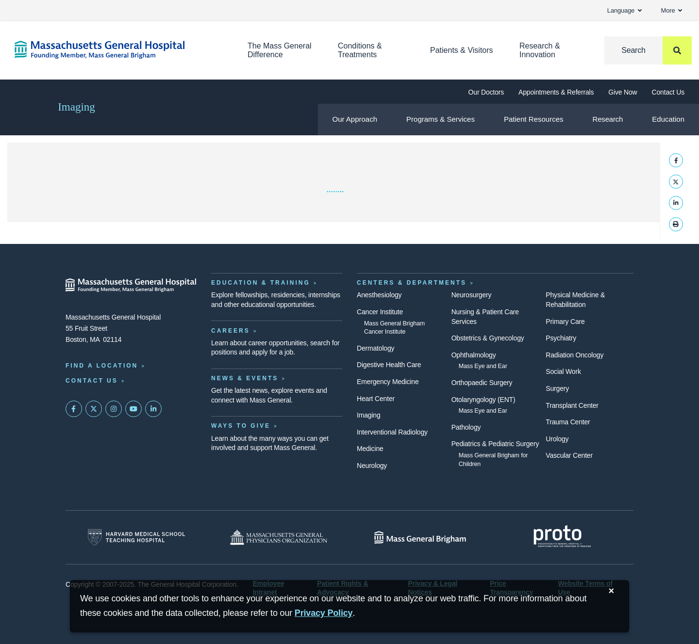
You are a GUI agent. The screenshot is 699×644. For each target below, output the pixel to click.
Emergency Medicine (387, 382)
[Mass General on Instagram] (113, 409)
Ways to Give (240, 425)
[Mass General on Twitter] (93, 409)
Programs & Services (440, 119)
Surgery (557, 388)
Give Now (622, 92)
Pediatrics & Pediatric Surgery (495, 444)
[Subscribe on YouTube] (133, 409)
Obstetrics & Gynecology (487, 338)
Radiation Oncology (574, 355)
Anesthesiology (379, 295)
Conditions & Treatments (360, 50)
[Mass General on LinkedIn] (153, 409)
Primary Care (565, 321)
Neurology (372, 465)
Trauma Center (568, 422)
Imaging (76, 107)
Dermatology (375, 348)
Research (608, 119)
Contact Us (668, 92)
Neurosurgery (471, 295)
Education (668, 119)
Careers (230, 330)
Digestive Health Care (389, 365)
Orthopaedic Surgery (482, 382)
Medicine (370, 448)
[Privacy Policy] (324, 613)
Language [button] (624, 10)
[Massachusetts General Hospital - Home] (131, 285)
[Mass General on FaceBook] (74, 409)
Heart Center (376, 398)
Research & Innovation (539, 50)
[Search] (648, 50)
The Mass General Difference (280, 50)
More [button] (671, 10)
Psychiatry (561, 338)
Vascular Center (569, 455)
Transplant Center (572, 405)
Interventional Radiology (392, 432)
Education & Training (260, 282)
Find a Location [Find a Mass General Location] (102, 365)
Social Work (563, 371)
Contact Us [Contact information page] (92, 380)
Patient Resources (534, 119)
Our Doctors (486, 92)
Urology (557, 439)
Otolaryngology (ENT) (483, 399)
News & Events (244, 378)
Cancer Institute (380, 312)
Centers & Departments (411, 282)
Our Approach (355, 119)
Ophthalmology (473, 355)
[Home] (116, 50)
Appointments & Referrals (556, 92)
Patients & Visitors (461, 50)
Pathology (466, 427)
